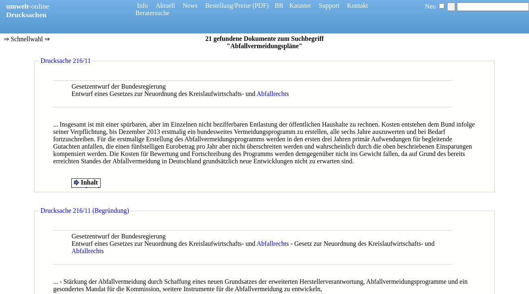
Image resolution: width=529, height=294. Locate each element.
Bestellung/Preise (228, 5)
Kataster (300, 5)
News (190, 5)
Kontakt (357, 5)
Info (142, 5)
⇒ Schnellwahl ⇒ (27, 40)
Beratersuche (152, 12)
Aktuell (165, 5)
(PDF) (260, 5)
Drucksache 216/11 (65, 60)
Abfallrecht (272, 93)
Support (329, 5)
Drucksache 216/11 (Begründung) (84, 210)
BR (279, 5)
